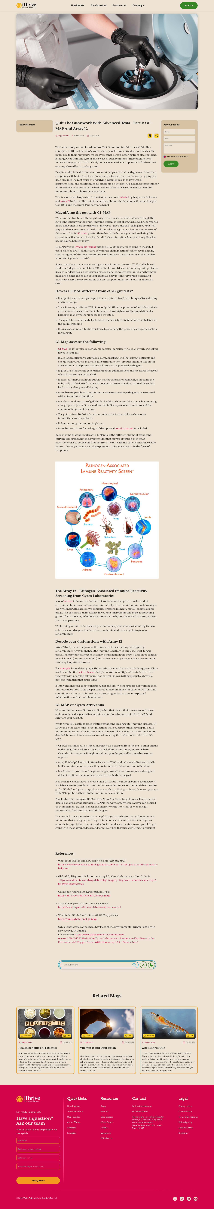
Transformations (98, 5)
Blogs (103, 1106)
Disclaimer (184, 1133)
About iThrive (73, 1122)
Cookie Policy (185, 1111)
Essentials (71, 1133)
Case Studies (107, 1117)
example (65, 669)
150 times (81, 234)
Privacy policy (185, 1106)
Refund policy (185, 1122)
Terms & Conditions (188, 1117)
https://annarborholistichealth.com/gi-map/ (84, 896)
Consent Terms (186, 1127)
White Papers (107, 1122)
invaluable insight (85, 247)
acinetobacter (86, 673)
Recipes (104, 1111)
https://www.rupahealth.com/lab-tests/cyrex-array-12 (89, 908)
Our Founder (73, 1117)
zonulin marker (124, 429)
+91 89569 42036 (140, 1111)
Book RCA (189, 5)
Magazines (106, 1133)
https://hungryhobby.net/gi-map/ (77, 919)
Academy (71, 1127)
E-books (105, 1127)
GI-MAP (124, 198)
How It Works (77, 5)
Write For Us (106, 1138)
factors (68, 602)
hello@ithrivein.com (141, 1106)
